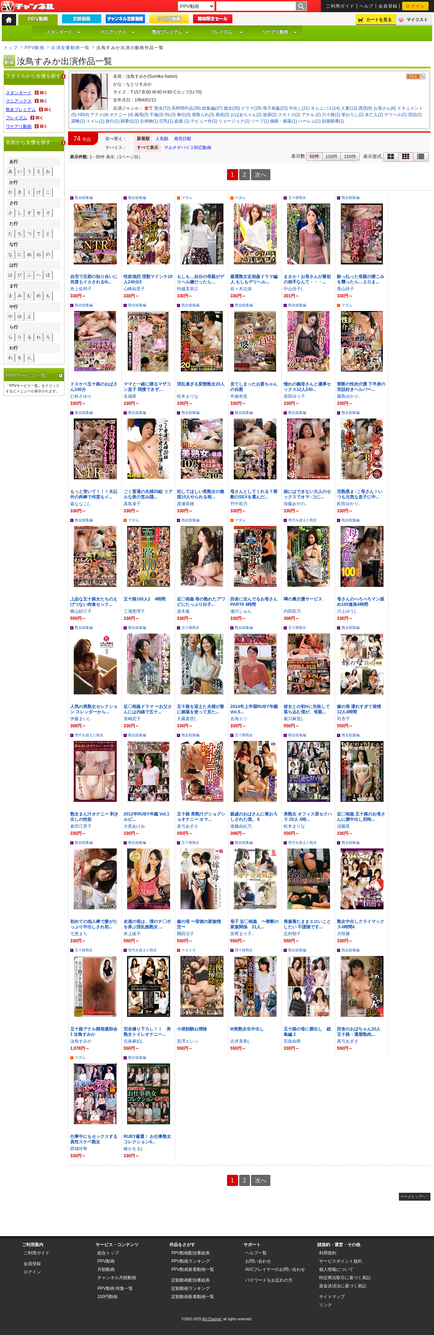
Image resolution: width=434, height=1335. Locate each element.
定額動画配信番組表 (190, 1280)
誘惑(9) (365, 108)
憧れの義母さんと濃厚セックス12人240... (307, 387)
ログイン (415, 6)
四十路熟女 (244, 950)
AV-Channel (27, 6)
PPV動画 (34, 47)
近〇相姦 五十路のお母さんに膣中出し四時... (361, 817)
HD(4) (83, 114)
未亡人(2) (374, 114)
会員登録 (388, 6)
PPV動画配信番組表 (190, 1252)
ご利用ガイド (340, 6)
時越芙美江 (187, 288)
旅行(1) (113, 121)
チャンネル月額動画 (116, 1277)
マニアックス (117, 31)
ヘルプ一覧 (256, 1252)
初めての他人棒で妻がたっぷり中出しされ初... (93, 924)
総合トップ (108, 1252)
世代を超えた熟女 (302, 520)
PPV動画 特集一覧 (115, 1288)
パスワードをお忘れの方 (269, 1280)
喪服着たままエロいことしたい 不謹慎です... (307, 924)
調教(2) (78, 121)
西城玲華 (78, 1148)
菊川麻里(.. (294, 718)
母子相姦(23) (275, 108)
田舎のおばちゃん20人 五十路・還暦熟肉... (361, 1032)
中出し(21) (299, 108)
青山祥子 (345, 288)
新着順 (143, 138)
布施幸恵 (238, 396)
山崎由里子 (134, 288)
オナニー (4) (121, 114)
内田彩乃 (292, 611)
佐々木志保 (241, 288)
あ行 (13, 161)
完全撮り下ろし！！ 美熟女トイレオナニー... (147, 1032)
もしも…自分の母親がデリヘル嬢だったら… (200, 279)
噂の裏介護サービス (303, 599)
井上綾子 (132, 933)
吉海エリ (238, 718)
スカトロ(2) (289, 114)
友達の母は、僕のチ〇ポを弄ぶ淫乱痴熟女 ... (147, 924)
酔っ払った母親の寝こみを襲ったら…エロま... (360, 279)
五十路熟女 (297, 198)
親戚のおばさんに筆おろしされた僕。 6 (254, 817)
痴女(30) (232, 108)
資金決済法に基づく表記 (342, 1285)
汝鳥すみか (81, 1041)
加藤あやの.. (296, 503)
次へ (260, 175)
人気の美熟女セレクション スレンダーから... (93, 709)
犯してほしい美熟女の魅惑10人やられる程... (200, 494)
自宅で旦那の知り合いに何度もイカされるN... (93, 279)
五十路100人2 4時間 (144, 599)
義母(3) (142, 114)
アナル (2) (311, 114)
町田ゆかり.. (349, 503)
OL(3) (170, 114)
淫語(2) (415, 114)
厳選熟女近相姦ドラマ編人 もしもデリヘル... (254, 279)
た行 (13, 223)
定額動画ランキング (190, 1288)
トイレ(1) (95, 121)
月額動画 (106, 1269)
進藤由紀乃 (241, 826)
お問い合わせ (258, 1261)
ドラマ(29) (251, 108)
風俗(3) (223, 114)
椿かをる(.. (134, 1148)
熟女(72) (162, 108)
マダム (187, 198)
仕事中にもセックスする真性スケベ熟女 (93, 1139)
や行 (13, 306)
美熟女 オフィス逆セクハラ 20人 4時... (308, 817)
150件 (350, 156)
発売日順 (182, 138)
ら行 (13, 327)
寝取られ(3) (203, 114)
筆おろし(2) (352, 114)
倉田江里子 (81, 826)
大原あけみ (134, 826)
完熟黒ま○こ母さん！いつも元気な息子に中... (359, 494)
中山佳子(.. (294, 288)
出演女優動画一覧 (70, 47)
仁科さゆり (81, 396)
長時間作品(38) (186, 108)
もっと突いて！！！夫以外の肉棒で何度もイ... (93, 494)
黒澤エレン (187, 1041)
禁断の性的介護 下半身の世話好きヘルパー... (361, 387)
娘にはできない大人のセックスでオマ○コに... (307, 494)
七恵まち (78, 933)
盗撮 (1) (181, 121)
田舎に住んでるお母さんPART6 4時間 (254, 602)
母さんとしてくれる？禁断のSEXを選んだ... (254, 494)
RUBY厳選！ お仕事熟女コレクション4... (147, 1139)
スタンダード (63, 31)
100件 (332, 156)
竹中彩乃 (238, 503)
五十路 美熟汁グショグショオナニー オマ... (201, 817)
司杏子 (343, 718)
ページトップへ (412, 1196)
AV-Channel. (212, 1319)
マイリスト (417, 19)
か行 (13, 182)
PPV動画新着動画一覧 (192, 1269)
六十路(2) (331, 114)
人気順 (161, 138)
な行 (13, 244)
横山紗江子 (81, 611)
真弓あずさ (187, 826)
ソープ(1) (260, 121)
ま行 (13, 285)
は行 (13, 265)
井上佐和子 (81, 288)
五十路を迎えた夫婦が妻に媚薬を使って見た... (200, 709)
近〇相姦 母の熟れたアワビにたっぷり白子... (201, 602)
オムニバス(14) (325, 108)
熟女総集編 (84, 198)
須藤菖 (343, 826)
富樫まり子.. (242, 933)
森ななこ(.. (80, 503)
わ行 (13, 347)
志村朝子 (292, 933)
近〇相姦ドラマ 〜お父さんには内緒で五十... (148, 709)
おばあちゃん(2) (246, 114)
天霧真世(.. (187, 718)
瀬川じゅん (241, 611)
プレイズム (227, 31)
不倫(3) (157, 114)
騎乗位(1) (130, 121)
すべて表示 (147, 147)
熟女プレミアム (170, 31)
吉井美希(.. (240, 1041)
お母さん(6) (384, 108)
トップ (11, 47)
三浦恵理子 (134, 611)
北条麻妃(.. (134, 1041)
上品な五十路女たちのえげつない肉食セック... (93, 602)
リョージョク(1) (234, 121)
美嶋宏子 (132, 718)
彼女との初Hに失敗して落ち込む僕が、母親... (307, 709)
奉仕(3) (184, 114)
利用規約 (327, 1252)
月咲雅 (343, 933)
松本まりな (187, 396)
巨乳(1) (166, 121)
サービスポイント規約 (340, 1261)
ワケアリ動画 (279, 31)
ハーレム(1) (309, 121)
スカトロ (189, 950)
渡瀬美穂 (185, 503)
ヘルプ (367, 6)
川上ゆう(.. (347, 611)
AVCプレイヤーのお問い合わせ (275, 1269)
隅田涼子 (185, 933)
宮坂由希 (292, 1041)
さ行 (13, 203)
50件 (314, 156)
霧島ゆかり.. (349, 396)
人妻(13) (349, 108)
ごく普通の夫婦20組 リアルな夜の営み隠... (148, 494)
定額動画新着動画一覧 (192, 1296)
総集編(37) (212, 108)
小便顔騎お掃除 (192, 1029)
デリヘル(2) (395, 114)
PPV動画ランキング (190, 1261)
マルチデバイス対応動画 (187, 147)
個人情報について (336, 1269)
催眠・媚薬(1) (283, 121)
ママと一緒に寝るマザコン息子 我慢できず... (147, 387)
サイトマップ (332, 1296)
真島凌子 (132, 503)
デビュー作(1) (204, 121)
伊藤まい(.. (80, 718)
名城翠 (130, 396)
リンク (325, 1304)
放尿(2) (270, 114)
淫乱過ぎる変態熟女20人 (201, 384)
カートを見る (379, 19)
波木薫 (183, 611)
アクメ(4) (99, 114)
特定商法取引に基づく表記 (345, 1277)
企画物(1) (149, 121)
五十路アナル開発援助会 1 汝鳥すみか (93, 1032)
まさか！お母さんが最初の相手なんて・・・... (307, 279)
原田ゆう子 (294, 396)
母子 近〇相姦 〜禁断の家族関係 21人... (254, 924)
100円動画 (107, 1296)
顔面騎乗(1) (333, 121)
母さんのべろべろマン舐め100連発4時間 (360, 602)
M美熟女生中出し (247, 1029)
